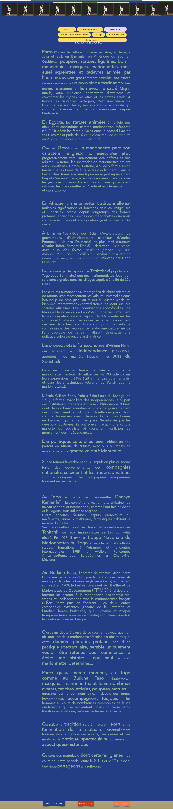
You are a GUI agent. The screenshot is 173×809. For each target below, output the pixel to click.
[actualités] (122, 803)
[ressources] (86, 803)
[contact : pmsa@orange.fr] (54, 803)
